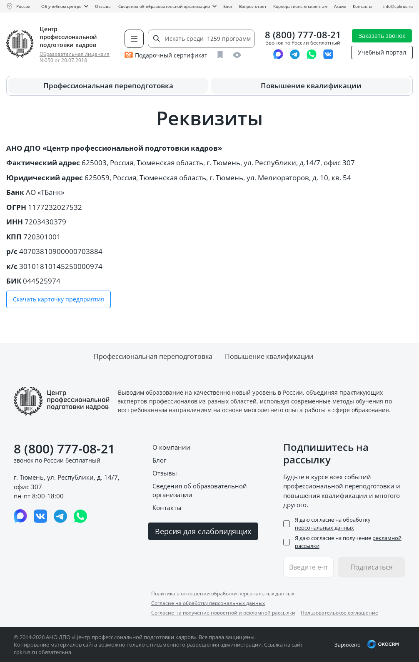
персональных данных (324, 527)
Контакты (362, 6)
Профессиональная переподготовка (108, 85)
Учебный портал (382, 52)
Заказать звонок (382, 36)
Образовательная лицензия (75, 54)
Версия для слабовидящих (203, 531)
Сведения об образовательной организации (167, 6)
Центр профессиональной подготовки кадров (68, 37)
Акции (340, 6)
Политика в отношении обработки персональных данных (222, 593)
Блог (227, 6)
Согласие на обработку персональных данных (208, 603)
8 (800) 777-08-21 (303, 34)
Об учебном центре (64, 6)
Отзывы (103, 6)
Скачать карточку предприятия (58, 299)
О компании (171, 447)
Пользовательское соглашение (339, 612)
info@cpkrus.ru (398, 6)
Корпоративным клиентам (300, 6)
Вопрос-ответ (253, 6)
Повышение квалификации (311, 85)
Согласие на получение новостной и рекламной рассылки (223, 612)
